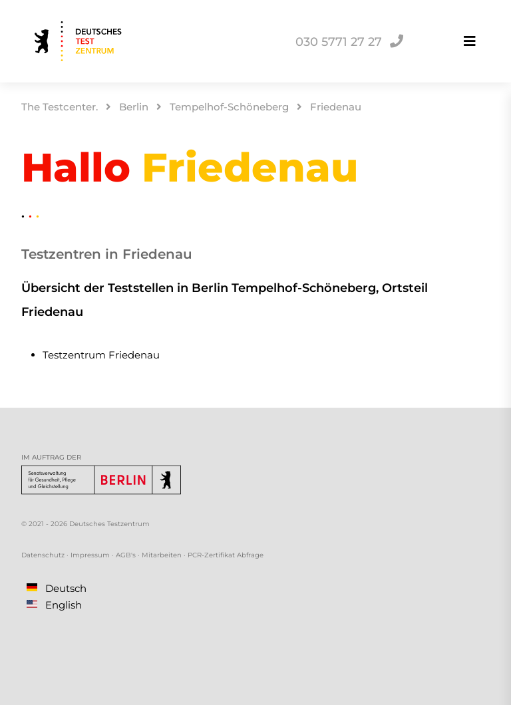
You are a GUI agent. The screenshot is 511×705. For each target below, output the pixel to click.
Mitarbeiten (162, 555)
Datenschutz (43, 555)
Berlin (133, 106)
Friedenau (335, 106)
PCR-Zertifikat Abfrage (225, 555)
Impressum (90, 555)
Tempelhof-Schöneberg (229, 106)
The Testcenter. (59, 106)
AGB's (126, 555)
